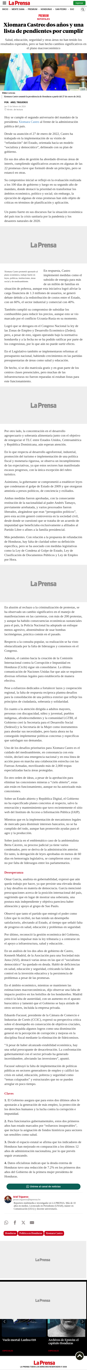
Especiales (8, 1351)
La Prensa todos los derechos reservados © (43, 1367)
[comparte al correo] (32, 1223)
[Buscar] (83, 9)
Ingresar (79, 3)
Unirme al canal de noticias (45, 1186)
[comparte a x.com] (23, 1223)
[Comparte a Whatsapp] (6, 1223)
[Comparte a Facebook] (14, 1223)
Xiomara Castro (28, 122)
